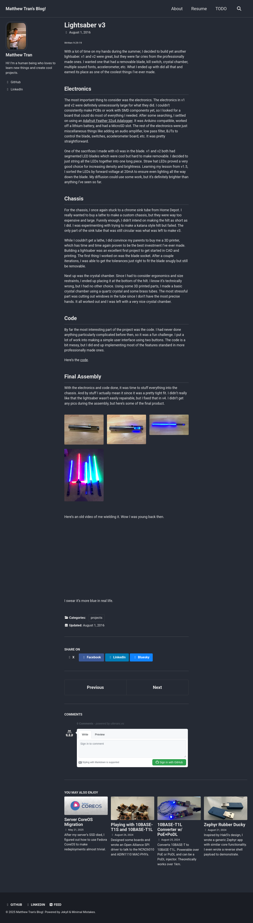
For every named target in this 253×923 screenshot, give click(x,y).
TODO (221, 8)
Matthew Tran (19, 54)
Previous (95, 687)
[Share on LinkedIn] (117, 657)
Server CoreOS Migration (78, 822)
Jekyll (64, 912)
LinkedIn (35, 905)
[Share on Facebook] (91, 657)
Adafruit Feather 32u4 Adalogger (108, 121)
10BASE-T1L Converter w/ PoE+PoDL (169, 829)
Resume (199, 8)
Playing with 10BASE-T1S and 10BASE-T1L (132, 827)
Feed (55, 905)
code (84, 360)
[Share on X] (71, 657)
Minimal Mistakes (83, 912)
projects (96, 618)
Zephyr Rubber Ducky (224, 824)
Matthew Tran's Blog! (26, 8)
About (177, 8)
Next (157, 687)
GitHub (14, 905)
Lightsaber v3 (84, 25)
